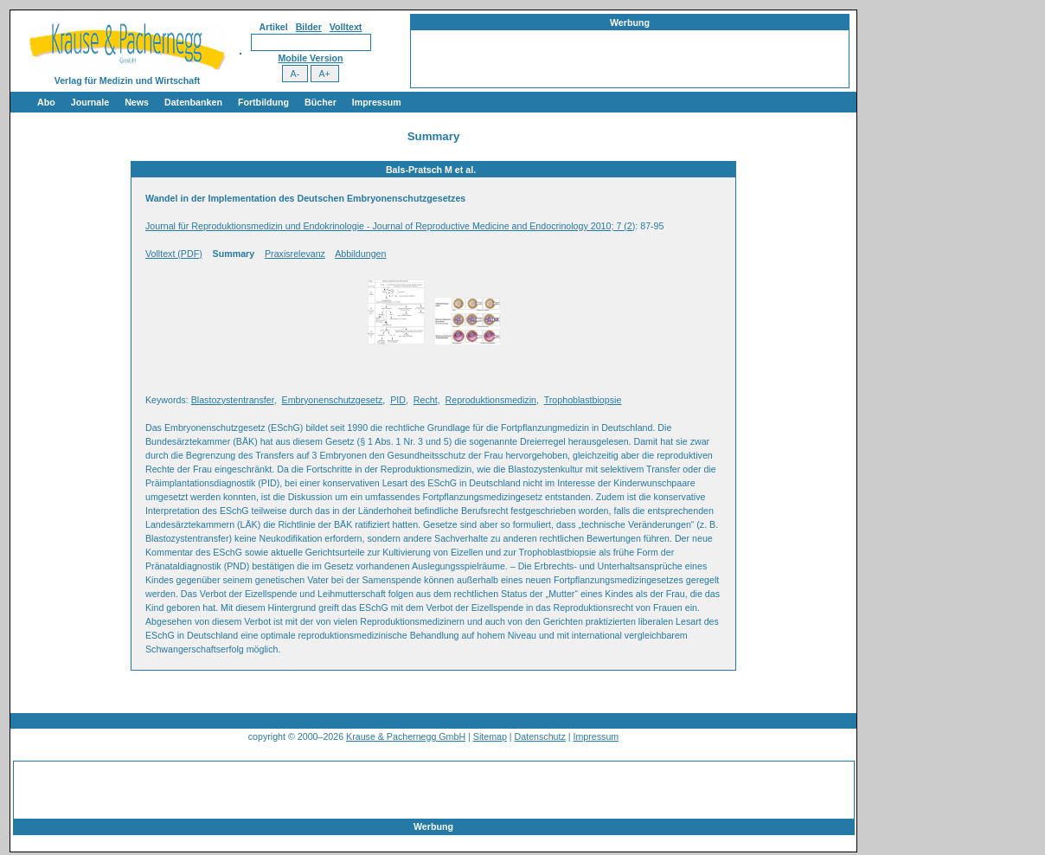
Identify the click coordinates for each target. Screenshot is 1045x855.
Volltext (346, 27)
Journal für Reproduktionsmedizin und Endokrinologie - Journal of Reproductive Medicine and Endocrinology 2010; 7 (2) (390, 226)
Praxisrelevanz (295, 253)
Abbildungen (360, 253)
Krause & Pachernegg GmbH (405, 736)
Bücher (321, 102)
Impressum (376, 102)
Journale (90, 102)
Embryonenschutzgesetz (332, 400)
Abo (46, 102)
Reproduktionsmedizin (491, 400)
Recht (426, 400)
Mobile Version (310, 58)
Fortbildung (263, 102)
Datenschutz (540, 736)
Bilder (309, 27)
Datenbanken (193, 102)
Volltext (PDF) (173, 253)
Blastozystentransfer (232, 400)
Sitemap (490, 736)
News (137, 102)
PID (398, 400)
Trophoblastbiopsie (583, 400)
